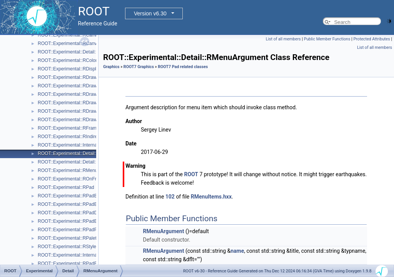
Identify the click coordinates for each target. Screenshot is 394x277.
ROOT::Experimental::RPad (66, 187)
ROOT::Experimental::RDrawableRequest (80, 119)
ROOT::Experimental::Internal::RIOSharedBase (86, 145)
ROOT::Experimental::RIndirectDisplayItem (81, 136)
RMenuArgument (163, 231)
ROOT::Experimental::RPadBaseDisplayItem (83, 204)
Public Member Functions (327, 39)
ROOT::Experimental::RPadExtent (72, 221)
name (237, 251)
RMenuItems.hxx (211, 197)
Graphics (111, 66)
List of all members (283, 39)
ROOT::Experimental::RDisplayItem (74, 69)
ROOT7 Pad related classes (183, 66)
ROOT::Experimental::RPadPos (70, 229)
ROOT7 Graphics (139, 66)
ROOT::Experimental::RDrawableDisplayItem (84, 85)
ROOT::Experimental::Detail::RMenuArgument (85, 153)
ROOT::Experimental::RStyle (67, 246)
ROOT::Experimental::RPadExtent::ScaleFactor (86, 263)
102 (170, 197)
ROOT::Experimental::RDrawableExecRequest (85, 94)
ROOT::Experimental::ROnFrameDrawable (81, 179)
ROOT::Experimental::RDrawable (71, 77)
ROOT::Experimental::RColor (67, 60)
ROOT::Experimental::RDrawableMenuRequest (86, 102)
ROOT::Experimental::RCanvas (70, 35)
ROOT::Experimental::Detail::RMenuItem (79, 162)
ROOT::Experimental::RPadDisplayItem (78, 212)
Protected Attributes (371, 39)
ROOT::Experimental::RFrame (68, 128)
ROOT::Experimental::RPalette (69, 238)
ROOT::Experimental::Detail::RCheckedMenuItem (88, 52)
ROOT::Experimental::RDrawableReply (77, 111)
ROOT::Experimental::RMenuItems (73, 170)
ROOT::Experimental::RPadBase (71, 196)
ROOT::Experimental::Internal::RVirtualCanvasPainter (92, 255)
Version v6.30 (150, 13)
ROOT (191, 174)
